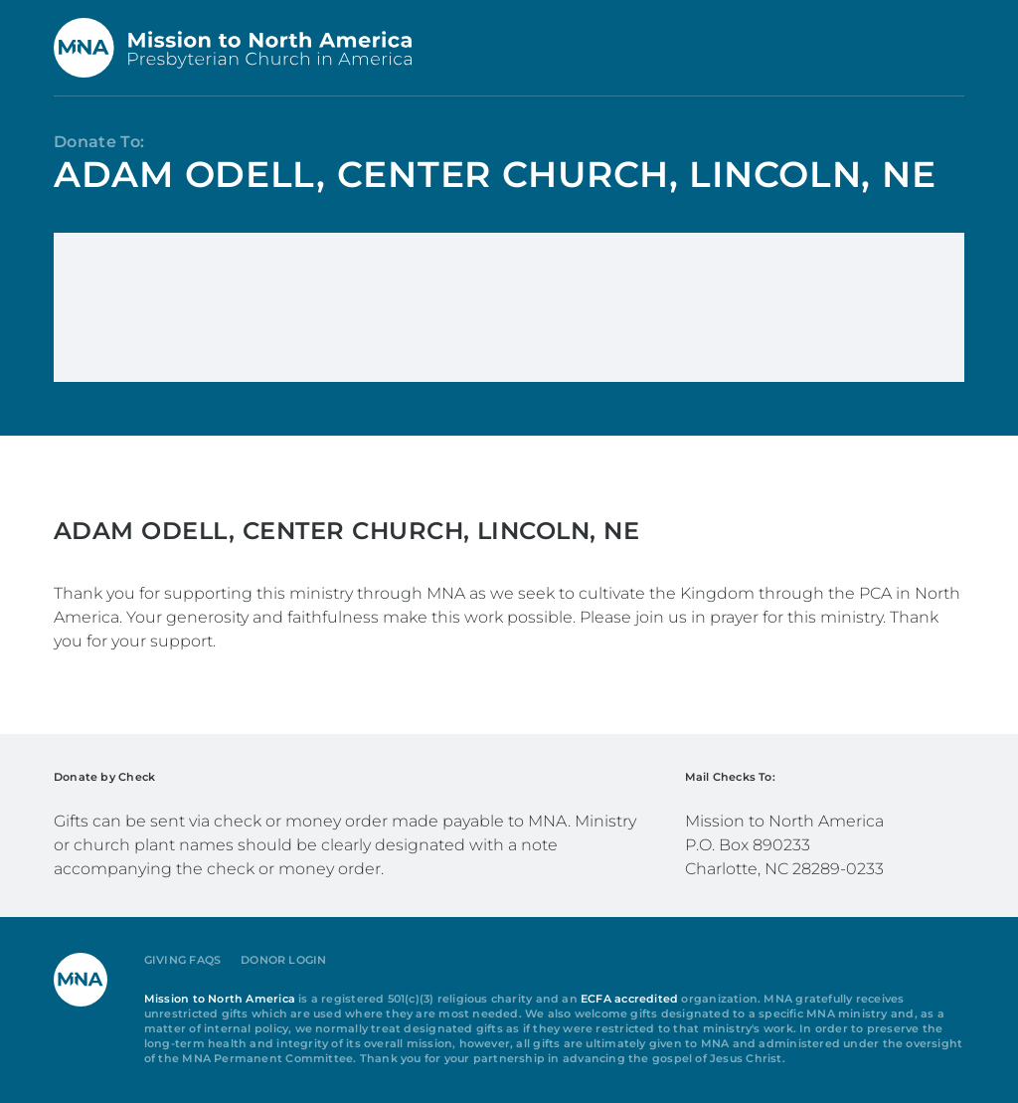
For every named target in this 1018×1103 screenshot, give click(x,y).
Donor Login (283, 960)
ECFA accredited (629, 999)
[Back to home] (233, 47)
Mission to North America (219, 999)
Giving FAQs (182, 960)
